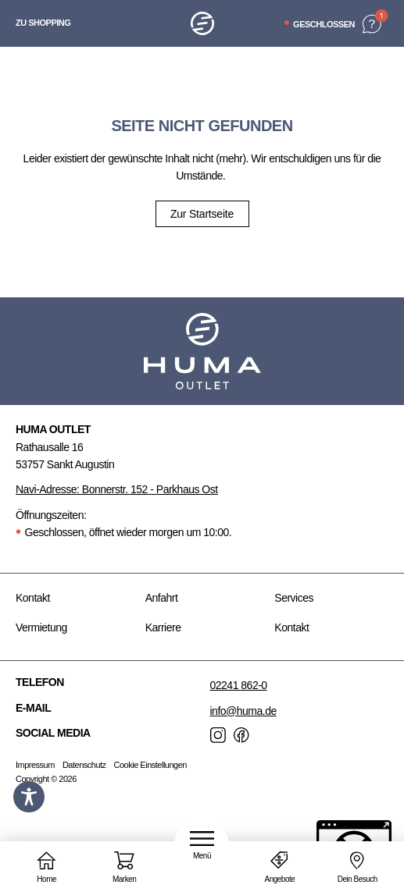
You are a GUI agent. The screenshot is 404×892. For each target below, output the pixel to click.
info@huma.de (243, 711)
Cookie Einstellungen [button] (150, 764)
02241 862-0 (238, 685)
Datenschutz (84, 764)
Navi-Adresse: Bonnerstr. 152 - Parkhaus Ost (117, 489)
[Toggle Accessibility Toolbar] (29, 797)
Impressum (35, 764)
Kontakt (33, 598)
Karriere (163, 627)
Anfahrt (161, 598)
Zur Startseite (202, 214)
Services (293, 598)
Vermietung (41, 627)
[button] (201, 845)
